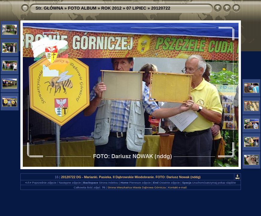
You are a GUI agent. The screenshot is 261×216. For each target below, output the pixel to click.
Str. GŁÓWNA (49, 8)
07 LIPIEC (136, 8)
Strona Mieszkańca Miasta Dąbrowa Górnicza (136, 187)
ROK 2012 (111, 8)
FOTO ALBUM (82, 8)
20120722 (160, 8)
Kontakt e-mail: (177, 187)
